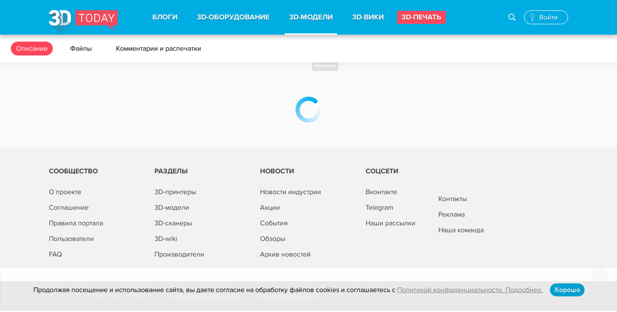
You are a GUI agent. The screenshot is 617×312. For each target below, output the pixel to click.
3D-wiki (165, 238)
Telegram (379, 207)
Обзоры (272, 238)
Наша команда (461, 230)
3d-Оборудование (233, 17)
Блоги (164, 17)
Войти (548, 17)
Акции (270, 207)
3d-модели (311, 17)
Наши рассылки (390, 223)
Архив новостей (285, 254)
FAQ (55, 254)
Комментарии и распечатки (159, 48)
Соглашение (69, 207)
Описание (32, 48)
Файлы (81, 48)
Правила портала (76, 223)
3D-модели (171, 207)
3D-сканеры (173, 223)
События (274, 223)
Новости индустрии (290, 192)
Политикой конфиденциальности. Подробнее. (470, 290)
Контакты (452, 199)
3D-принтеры (175, 192)
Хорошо (567, 290)
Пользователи (71, 238)
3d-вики (368, 17)
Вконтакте (381, 192)
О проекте (65, 192)
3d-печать (421, 17)
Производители (179, 254)
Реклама (325, 65)
